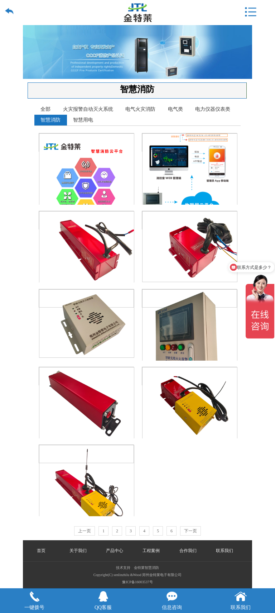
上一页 (84, 530)
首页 (41, 550)
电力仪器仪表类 (212, 109)
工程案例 (151, 550)
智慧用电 (83, 120)
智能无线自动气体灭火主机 (189, 298)
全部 (45, 109)
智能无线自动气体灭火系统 (189, 142)
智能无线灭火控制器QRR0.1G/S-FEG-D (189, 376)
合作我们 (188, 550)
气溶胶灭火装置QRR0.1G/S (189, 220)
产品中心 (114, 550)
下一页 (190, 530)
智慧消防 (50, 120)
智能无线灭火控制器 (86, 298)
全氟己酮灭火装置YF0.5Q (86, 376)
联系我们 (224, 550)
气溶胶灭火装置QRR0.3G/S (86, 220)
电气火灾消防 (140, 109)
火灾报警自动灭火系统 (88, 109)
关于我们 (78, 550)
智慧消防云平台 (86, 142)
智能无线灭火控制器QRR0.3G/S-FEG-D (86, 454)
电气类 (175, 109)
